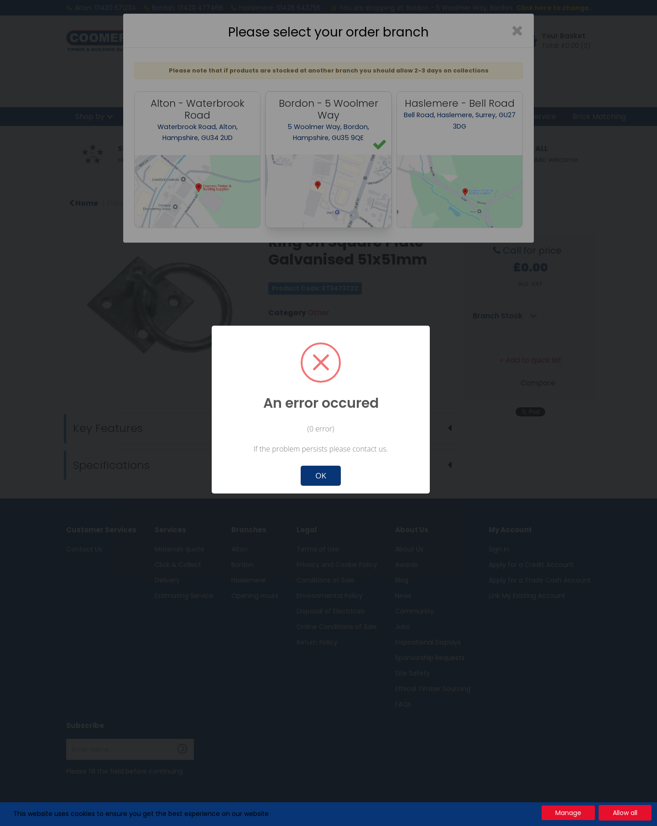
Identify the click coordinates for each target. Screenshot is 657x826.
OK (320, 475)
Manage (568, 812)
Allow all (625, 812)
